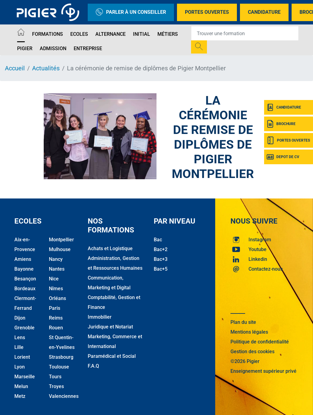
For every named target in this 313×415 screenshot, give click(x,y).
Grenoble (24, 328)
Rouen (56, 328)
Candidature (264, 12)
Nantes (56, 269)
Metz (19, 396)
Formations (47, 34)
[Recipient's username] (244, 33)
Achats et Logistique (110, 248)
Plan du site (243, 322)
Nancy (56, 259)
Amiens (22, 259)
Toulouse (59, 367)
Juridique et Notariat (110, 327)
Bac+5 (161, 269)
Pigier (24, 48)
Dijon (19, 318)
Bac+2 (161, 249)
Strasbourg (61, 357)
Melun (21, 386)
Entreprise (88, 48)
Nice (54, 279)
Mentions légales (249, 332)
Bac (158, 240)
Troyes (56, 386)
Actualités (46, 68)
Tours (55, 377)
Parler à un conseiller (131, 12)
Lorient (22, 357)
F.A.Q (93, 366)
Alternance (110, 34)
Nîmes (56, 288)
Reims (56, 318)
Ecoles (79, 34)
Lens (19, 337)
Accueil (15, 68)
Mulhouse (60, 249)
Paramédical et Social (112, 356)
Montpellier (61, 240)
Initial (141, 34)
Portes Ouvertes (207, 12)
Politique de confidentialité (259, 342)
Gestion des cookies (252, 351)
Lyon (19, 367)
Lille (19, 347)
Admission (53, 48)
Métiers (167, 34)
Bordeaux (24, 288)
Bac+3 (161, 259)
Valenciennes (64, 396)
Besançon (25, 279)
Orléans (57, 298)
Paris (54, 308)
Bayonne (24, 269)
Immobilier (100, 317)
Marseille (24, 377)
